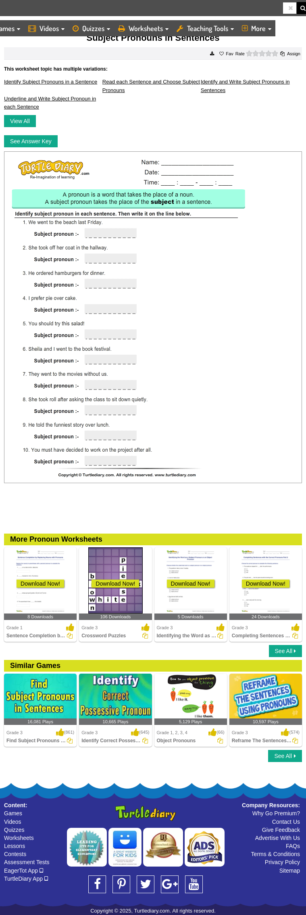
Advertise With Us (277, 838)
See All (285, 651)
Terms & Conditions (275, 854)
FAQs (293, 846)
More (256, 28)
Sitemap (289, 870)
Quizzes (91, 28)
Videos (46, 28)
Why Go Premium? (276, 813)
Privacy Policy (282, 862)
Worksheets (143, 28)
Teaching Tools (205, 28)
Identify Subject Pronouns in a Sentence (50, 82)
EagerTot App (23, 870)
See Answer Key (31, 141)
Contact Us (286, 822)
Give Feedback (281, 830)
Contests (15, 854)
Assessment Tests (27, 862)
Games (13, 813)
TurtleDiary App (26, 878)
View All (20, 121)
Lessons (14, 846)
